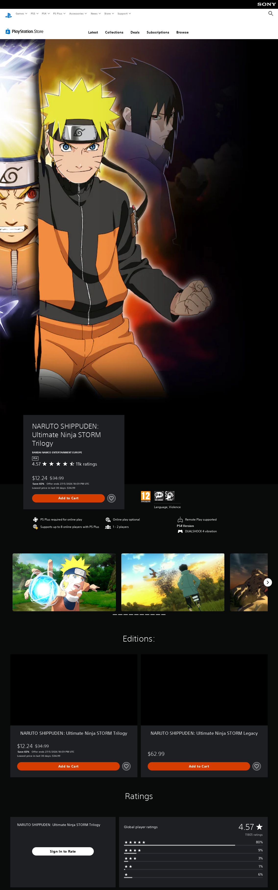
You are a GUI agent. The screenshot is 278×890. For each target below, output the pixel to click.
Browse (182, 27)
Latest (93, 27)
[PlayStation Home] (8, 14)
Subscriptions (158, 27)
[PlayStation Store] (25, 27)
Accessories (76, 13)
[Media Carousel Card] (64, 578)
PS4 (44, 13)
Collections (114, 27)
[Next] (268, 578)
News (94, 13)
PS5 (33, 13)
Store (107, 13)
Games (19, 13)
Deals (135, 27)
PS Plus (57, 13)
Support (122, 13)
